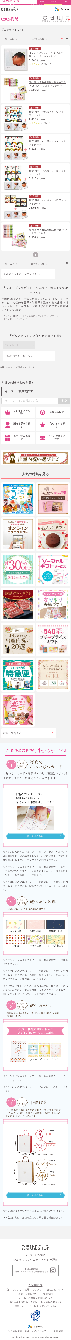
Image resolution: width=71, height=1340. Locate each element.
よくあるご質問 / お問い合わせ (35, 1298)
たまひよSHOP (11, 316)
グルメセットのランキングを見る (22, 273)
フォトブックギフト (47, 316)
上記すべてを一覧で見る (19, 355)
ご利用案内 (36, 1285)
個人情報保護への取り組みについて (27, 1331)
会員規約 (48, 1293)
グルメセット (10, 319)
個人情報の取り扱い (51, 1302)
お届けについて (33, 1289)
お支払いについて (54, 1289)
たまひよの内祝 (28, 316)
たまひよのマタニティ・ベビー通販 (35, 1259)
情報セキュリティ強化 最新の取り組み (35, 1306)
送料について (14, 1289)
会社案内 (58, 1331)
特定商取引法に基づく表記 (23, 1302)
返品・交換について (29, 1293)
